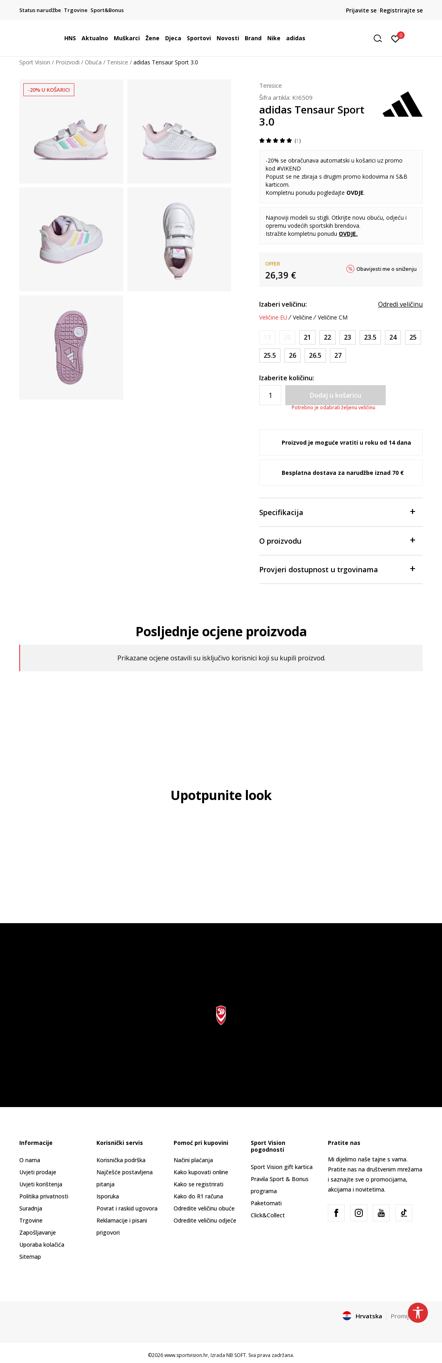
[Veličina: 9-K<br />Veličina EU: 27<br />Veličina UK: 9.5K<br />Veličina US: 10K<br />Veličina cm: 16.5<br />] (338, 355)
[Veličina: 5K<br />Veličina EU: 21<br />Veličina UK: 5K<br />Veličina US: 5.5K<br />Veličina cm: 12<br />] (307, 337)
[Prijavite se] (396, 38)
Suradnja (30, 1208)
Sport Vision (34, 62)
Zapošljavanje (37, 1232)
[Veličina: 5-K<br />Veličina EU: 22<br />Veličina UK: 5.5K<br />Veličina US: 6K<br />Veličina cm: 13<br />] (327, 337)
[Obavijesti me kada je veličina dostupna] (267, 337)
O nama (29, 1160)
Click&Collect (268, 1215)
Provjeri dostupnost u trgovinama (337, 568)
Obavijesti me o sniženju (386, 268)
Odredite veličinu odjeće (205, 1220)
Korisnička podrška (120, 1160)
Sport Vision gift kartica (282, 1167)
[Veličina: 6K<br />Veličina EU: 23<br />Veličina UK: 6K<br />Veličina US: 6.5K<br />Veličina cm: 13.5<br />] (348, 337)
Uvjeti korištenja (40, 1184)
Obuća (93, 62)
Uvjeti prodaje (37, 1172)
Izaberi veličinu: (283, 304)
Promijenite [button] (407, 1316)
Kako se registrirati (198, 1184)
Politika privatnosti (43, 1196)
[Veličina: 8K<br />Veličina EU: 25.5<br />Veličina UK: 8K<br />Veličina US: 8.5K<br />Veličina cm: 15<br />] (269, 355)
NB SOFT (236, 1355)
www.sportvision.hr (186, 1355)
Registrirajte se (401, 10)
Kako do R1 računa (198, 1196)
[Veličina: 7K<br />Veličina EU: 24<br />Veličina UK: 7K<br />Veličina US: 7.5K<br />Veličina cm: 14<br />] (393, 337)
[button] (381, 38)
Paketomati (266, 1203)
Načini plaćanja (193, 1160)
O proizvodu (337, 540)
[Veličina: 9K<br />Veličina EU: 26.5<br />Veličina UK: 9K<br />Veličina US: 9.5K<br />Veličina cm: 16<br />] (315, 355)
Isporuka (107, 1196)
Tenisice (117, 62)
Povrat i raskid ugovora (127, 1208)
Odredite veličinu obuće (204, 1208)
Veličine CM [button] (333, 317)
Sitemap (30, 1256)
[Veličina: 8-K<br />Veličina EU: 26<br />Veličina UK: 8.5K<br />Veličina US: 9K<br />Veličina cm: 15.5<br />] (292, 355)
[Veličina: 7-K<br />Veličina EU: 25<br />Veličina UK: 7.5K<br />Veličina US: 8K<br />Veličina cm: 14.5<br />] (413, 337)
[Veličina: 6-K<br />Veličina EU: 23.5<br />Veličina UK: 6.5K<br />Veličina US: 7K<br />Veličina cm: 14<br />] (370, 337)
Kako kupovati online (201, 1172)
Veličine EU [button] (273, 317)
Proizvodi (67, 62)
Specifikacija (337, 511)
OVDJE (355, 192)
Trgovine (31, 1220)
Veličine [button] (302, 317)
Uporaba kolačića (41, 1244)
